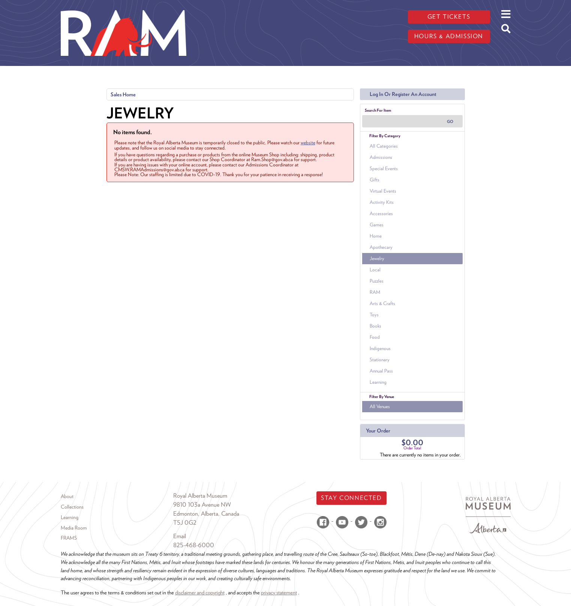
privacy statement (279, 592)
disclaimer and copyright (200, 592)
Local (375, 269)
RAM (375, 292)
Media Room (74, 528)
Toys (374, 314)
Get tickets (449, 16)
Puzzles (377, 281)
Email (179, 536)
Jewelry (377, 258)
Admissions (381, 157)
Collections (72, 507)
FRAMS (69, 538)
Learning (378, 382)
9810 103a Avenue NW (202, 504)
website (308, 142)
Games (377, 224)
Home (376, 236)
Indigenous (380, 348)
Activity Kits (382, 202)
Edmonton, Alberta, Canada (206, 513)
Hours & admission (448, 36)
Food (375, 337)
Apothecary (381, 247)
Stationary (380, 359)
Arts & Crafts (382, 303)
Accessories (381, 213)
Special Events (384, 168)
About (67, 496)
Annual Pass (381, 371)
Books (375, 326)
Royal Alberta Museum (200, 495)
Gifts (374, 180)
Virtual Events (383, 191)
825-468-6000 (193, 545)
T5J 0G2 (184, 522)
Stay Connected (351, 497)
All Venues (380, 406)
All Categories (384, 146)
